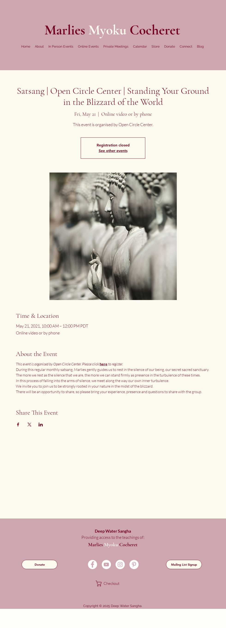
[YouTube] (106, 564)
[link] (112, 583)
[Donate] (39, 564)
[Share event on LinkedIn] (41, 424)
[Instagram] (120, 564)
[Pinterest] (134, 564)
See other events (113, 151)
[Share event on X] (29, 424)
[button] (39, 46)
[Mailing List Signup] (184, 564)
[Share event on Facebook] (18, 424)
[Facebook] (92, 564)
